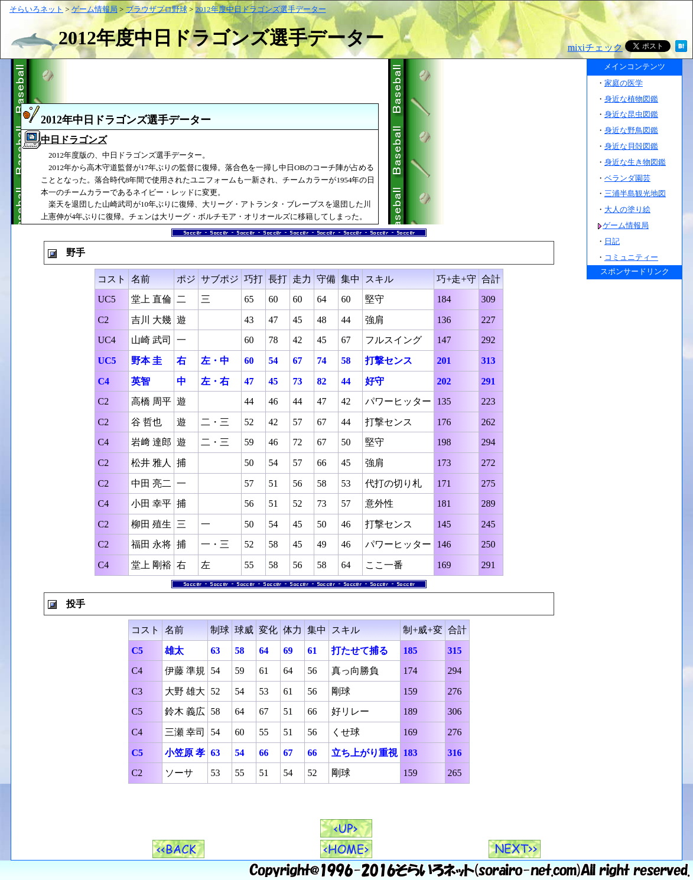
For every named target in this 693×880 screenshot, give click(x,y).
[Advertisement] (487, 141)
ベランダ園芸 (627, 178)
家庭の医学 (623, 83)
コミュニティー (631, 257)
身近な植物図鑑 (631, 98)
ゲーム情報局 (94, 9)
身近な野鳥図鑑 (631, 130)
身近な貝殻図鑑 (631, 146)
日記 (612, 241)
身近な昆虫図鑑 (631, 114)
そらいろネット (36, 9)
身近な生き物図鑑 (635, 162)
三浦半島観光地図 (635, 193)
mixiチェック (595, 48)
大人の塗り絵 (627, 209)
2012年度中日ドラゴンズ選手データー (261, 9)
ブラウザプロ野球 (156, 9)
